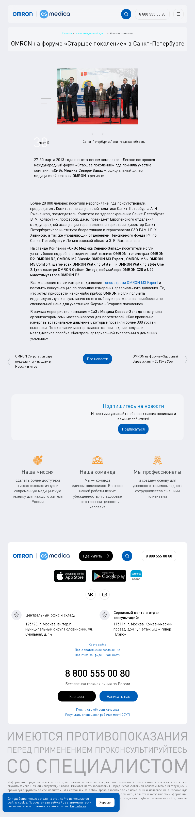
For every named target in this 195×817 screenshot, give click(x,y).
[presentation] (92, 133)
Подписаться (133, 429)
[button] (46, 99)
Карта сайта (97, 645)
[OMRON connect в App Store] (70, 576)
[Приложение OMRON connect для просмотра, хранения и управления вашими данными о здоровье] (136, 576)
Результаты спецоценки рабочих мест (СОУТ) (97, 714)
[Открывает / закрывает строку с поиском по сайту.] (126, 14)
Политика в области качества (97, 709)
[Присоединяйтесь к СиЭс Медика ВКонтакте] (91, 595)
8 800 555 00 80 (97, 673)
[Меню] (178, 14)
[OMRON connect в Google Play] (109, 576)
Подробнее (78, 806)
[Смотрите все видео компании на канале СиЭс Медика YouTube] (105, 595)
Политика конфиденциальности (97, 655)
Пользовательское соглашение (97, 650)
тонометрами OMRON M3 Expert (130, 282)
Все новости (97, 358)
